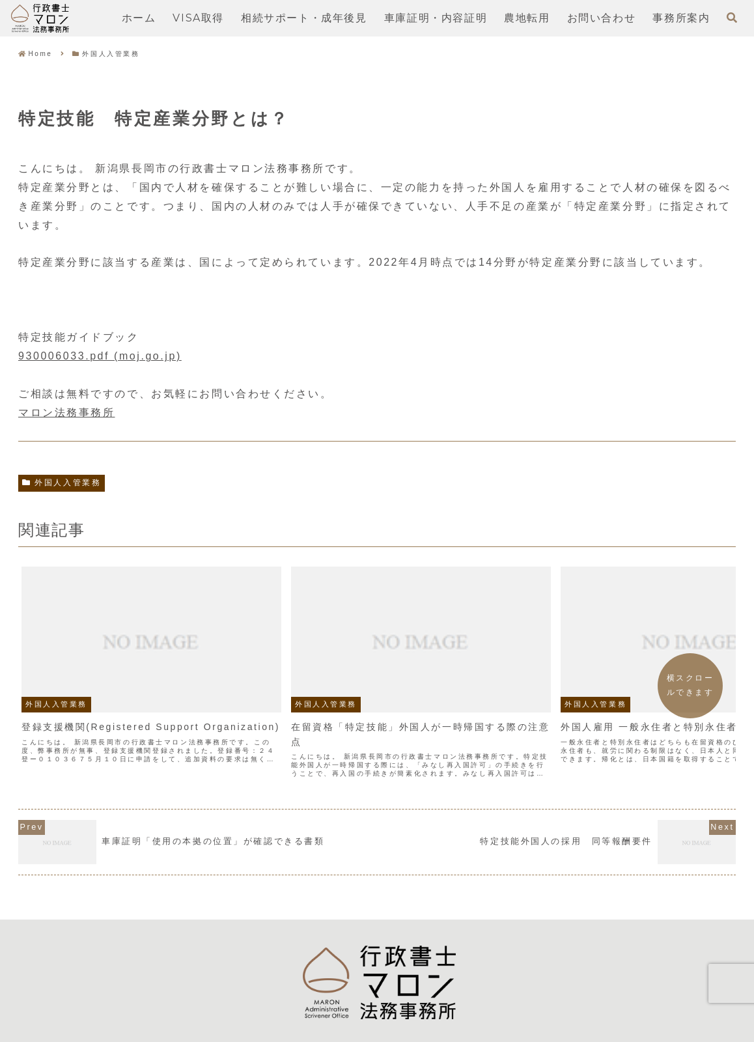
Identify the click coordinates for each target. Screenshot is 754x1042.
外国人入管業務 (61, 482)
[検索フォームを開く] (732, 18)
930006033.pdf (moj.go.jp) (100, 355)
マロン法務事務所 (66, 412)
